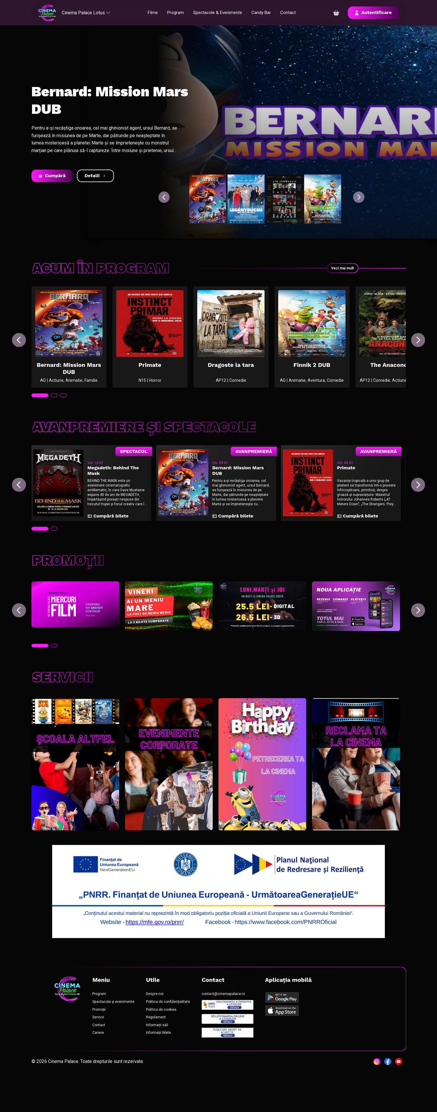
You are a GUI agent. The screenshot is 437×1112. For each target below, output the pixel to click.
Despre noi (164, 1025)
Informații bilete (169, 1071)
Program (176, 12)
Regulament (165, 1052)
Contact (293, 12)
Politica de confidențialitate (179, 1034)
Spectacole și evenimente (119, 1034)
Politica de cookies (171, 1043)
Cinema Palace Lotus (90, 12)
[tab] (41, 415)
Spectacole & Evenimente (220, 12)
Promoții (103, 1043)
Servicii (101, 1052)
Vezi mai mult (338, 268)
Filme (152, 12)
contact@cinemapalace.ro (240, 1025)
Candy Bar (266, 12)
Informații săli (166, 1061)
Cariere (102, 1071)
